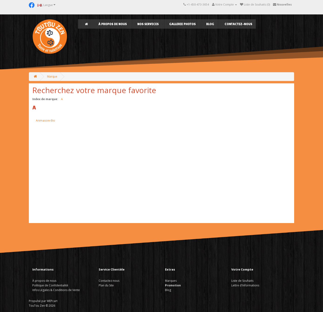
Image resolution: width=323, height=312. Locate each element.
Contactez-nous (238, 24)
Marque (52, 76)
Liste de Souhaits (242, 281)
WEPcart (52, 301)
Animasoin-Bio (45, 120)
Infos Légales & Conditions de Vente (56, 290)
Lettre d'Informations (245, 285)
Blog (210, 24)
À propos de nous (112, 24)
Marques (171, 281)
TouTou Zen (37, 306)
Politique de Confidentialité (50, 285)
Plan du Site (106, 285)
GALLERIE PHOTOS (182, 24)
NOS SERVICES (148, 24)
